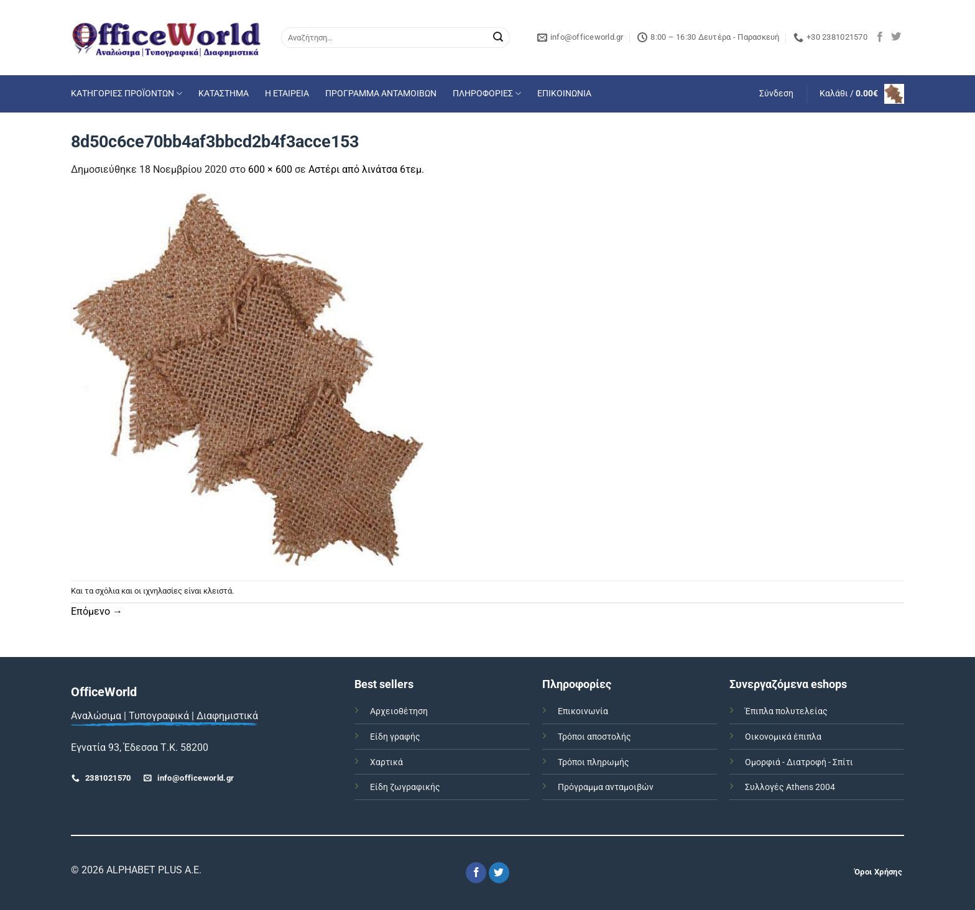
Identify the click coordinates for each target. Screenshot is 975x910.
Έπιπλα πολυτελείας (786, 711)
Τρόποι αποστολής (594, 737)
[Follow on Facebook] (880, 37)
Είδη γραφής (395, 737)
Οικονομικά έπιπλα (783, 737)
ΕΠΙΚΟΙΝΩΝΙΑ (564, 93)
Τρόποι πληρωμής (593, 762)
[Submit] (498, 37)
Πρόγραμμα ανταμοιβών (606, 787)
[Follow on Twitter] (896, 37)
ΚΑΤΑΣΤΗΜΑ (223, 93)
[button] (776, 94)
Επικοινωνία (583, 711)
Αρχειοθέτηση (399, 711)
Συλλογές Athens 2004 (790, 787)
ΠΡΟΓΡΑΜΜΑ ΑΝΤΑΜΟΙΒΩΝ (381, 93)
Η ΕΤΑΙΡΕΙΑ (287, 93)
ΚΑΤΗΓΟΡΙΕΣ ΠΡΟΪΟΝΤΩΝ (126, 93)
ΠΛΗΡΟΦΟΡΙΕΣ (487, 93)
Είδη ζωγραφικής (405, 787)
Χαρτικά (386, 762)
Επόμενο (96, 611)
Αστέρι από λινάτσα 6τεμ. (366, 169)
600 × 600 (270, 169)
